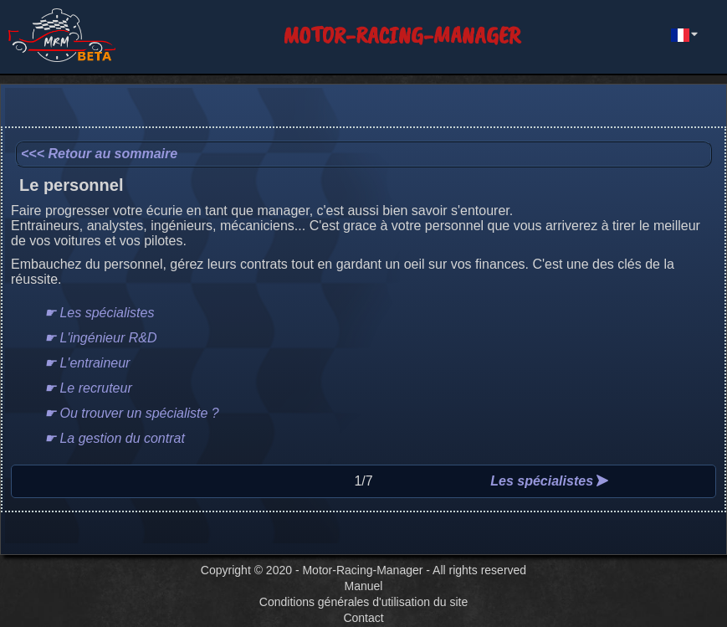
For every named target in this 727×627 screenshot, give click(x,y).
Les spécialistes (549, 481)
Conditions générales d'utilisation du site (363, 602)
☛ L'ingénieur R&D (100, 338)
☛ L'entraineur (87, 363)
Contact (363, 617)
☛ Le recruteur (88, 388)
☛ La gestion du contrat (114, 438)
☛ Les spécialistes (99, 313)
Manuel (364, 586)
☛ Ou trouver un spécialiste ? (131, 413)
